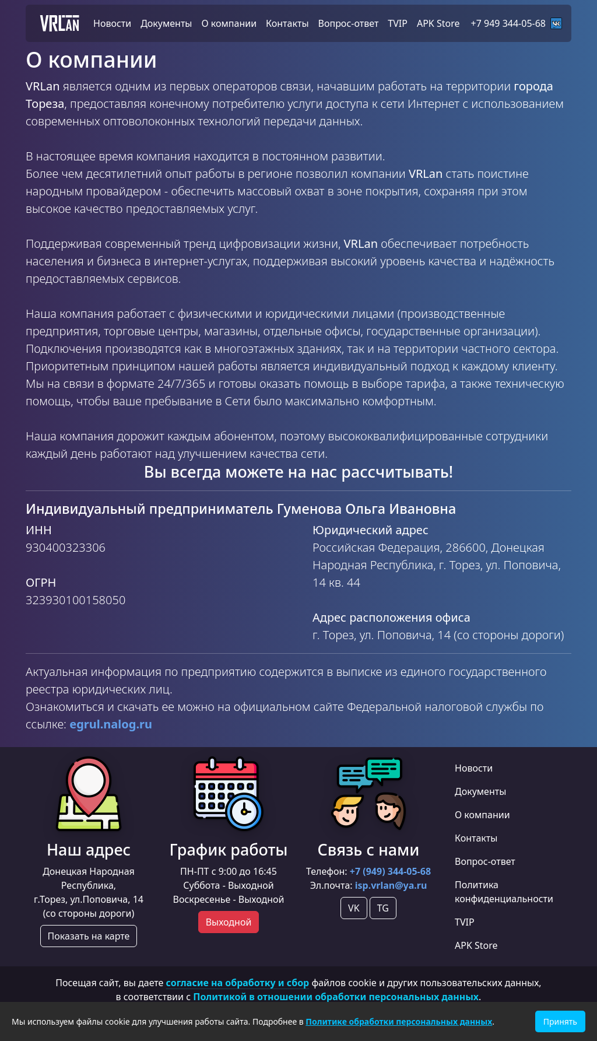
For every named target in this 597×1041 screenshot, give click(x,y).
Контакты (476, 838)
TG (383, 908)
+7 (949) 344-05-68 (390, 871)
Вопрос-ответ (485, 861)
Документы (480, 791)
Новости (474, 768)
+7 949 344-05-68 (516, 23)
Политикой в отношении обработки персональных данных (336, 996)
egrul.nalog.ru (110, 724)
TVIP (465, 922)
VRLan (59, 23)
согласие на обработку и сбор (238, 982)
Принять (560, 1021)
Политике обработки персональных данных (398, 1021)
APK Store (476, 945)
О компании (482, 814)
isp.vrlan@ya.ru (391, 885)
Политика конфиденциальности (504, 891)
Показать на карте (89, 936)
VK (354, 908)
